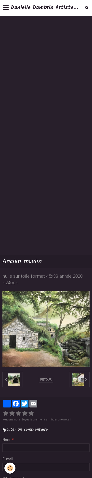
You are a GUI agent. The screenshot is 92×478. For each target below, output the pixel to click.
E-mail (7, 459)
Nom (6, 440)
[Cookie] (9, 468)
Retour (46, 379)
